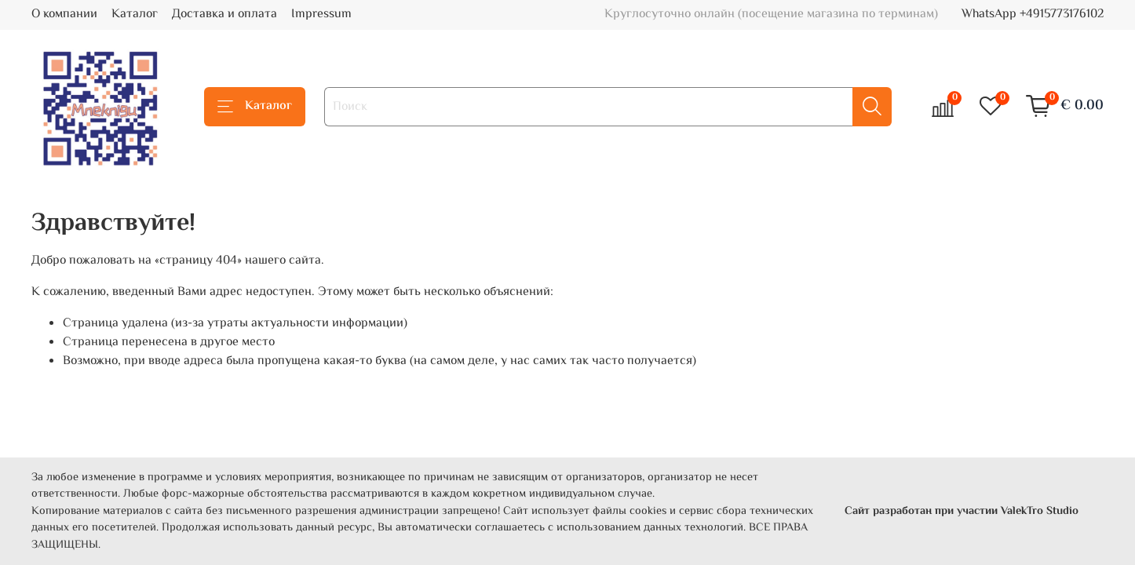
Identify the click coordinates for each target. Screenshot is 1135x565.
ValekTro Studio (1039, 511)
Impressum (321, 14)
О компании (64, 14)
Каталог (134, 14)
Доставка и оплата (224, 14)
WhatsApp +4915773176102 (1033, 14)
